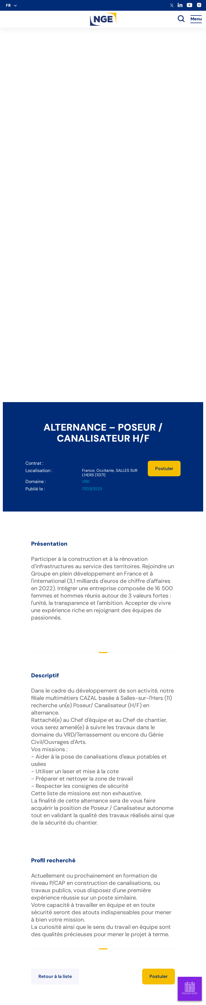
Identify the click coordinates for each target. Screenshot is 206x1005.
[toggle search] (181, 19)
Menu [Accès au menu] (196, 19)
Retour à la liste (55, 976)
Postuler (164, 468)
